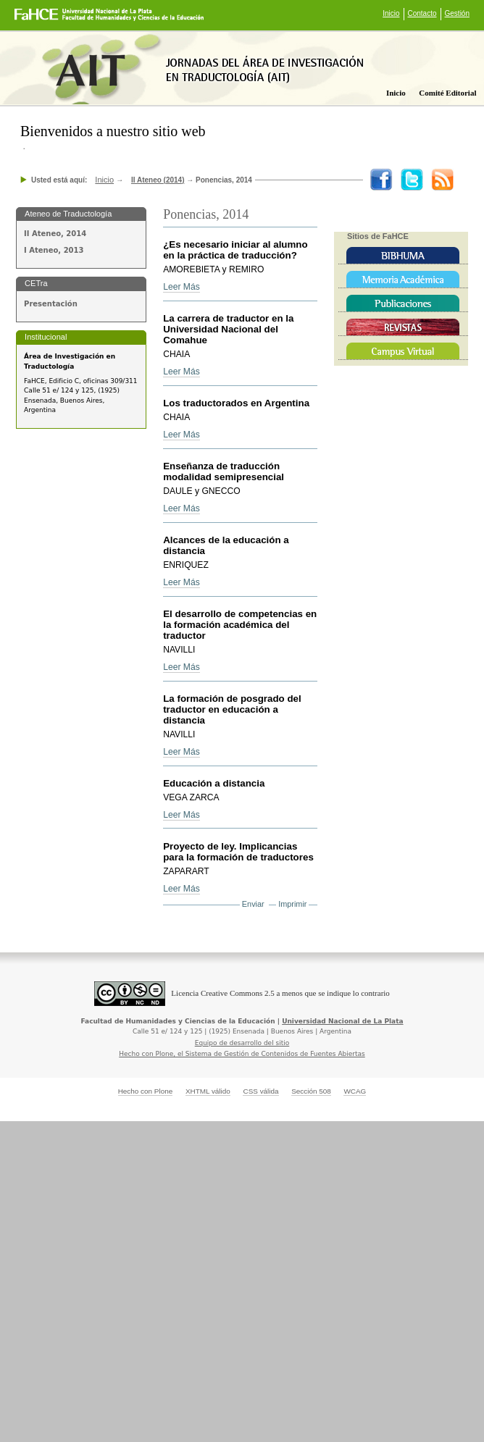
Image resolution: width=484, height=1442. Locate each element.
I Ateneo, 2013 (53, 250)
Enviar (253, 904)
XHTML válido (207, 1091)
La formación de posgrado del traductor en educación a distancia (232, 709)
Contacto (422, 13)
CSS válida (260, 1091)
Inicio (391, 13)
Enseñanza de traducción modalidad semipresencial (223, 471)
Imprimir (292, 904)
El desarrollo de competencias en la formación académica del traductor (240, 624)
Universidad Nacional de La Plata (342, 1021)
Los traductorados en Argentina (236, 403)
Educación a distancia (213, 783)
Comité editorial (447, 92)
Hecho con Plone (145, 1091)
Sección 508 (311, 1091)
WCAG (354, 1091)
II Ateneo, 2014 (55, 234)
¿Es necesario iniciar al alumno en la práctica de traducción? (235, 250)
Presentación (51, 304)
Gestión (457, 13)
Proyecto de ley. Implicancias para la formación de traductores (238, 852)
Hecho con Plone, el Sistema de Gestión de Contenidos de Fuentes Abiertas (242, 1053)
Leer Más (181, 287)
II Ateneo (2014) (158, 180)
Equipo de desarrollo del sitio (242, 1043)
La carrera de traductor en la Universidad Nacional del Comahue (228, 329)
